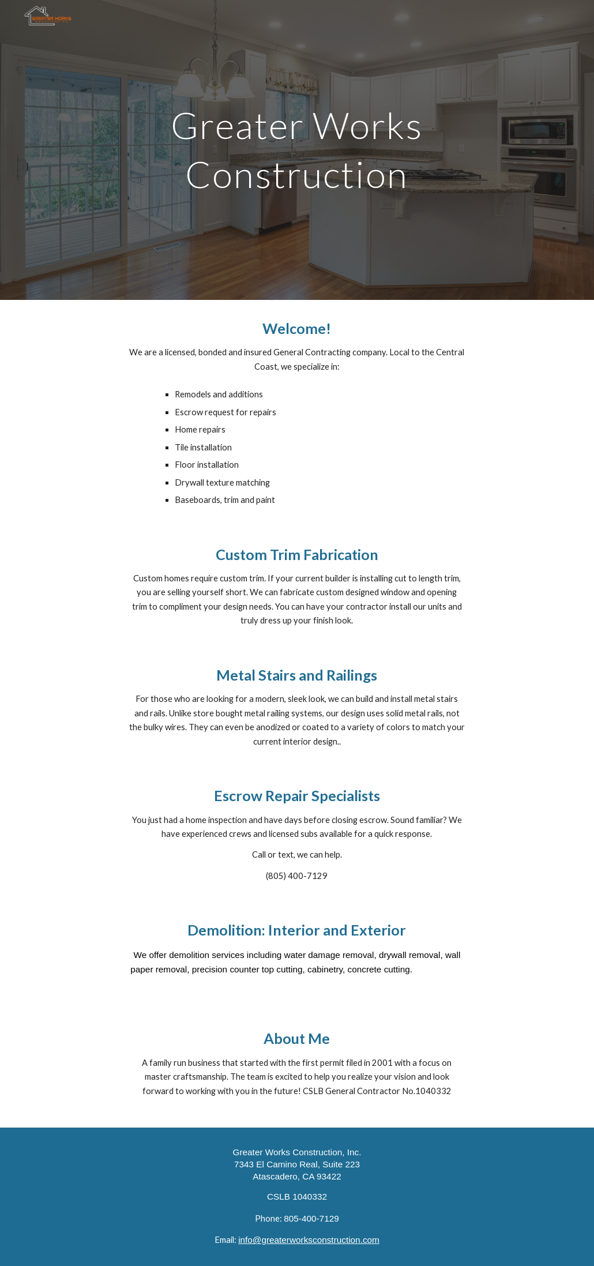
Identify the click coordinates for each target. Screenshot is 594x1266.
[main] (296, 150)
